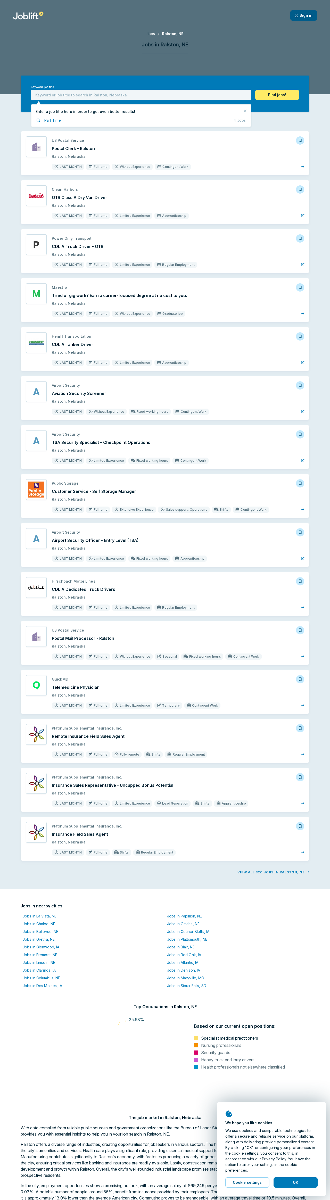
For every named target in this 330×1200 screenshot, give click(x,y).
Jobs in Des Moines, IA (42, 985)
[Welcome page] (28, 15)
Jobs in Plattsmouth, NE (187, 939)
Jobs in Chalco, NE (39, 924)
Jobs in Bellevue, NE (40, 931)
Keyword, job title (42, 87)
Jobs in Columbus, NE (41, 978)
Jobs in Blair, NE (181, 947)
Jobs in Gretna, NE (39, 939)
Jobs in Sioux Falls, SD (186, 985)
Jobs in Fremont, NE (40, 955)
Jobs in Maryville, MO (185, 978)
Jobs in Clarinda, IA (39, 970)
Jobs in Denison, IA (183, 970)
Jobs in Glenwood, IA (41, 947)
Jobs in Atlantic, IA (182, 962)
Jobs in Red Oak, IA (184, 955)
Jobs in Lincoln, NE (39, 962)
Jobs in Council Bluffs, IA (188, 931)
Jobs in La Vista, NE (39, 916)
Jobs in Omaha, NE (183, 924)
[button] (277, 95)
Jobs (150, 33)
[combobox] (141, 95)
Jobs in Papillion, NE (184, 916)
